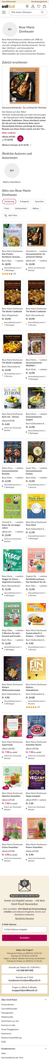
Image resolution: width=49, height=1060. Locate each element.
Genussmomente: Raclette (12, 450)
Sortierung (16, 201)
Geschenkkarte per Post (12, 1044)
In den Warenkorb (20, 138)
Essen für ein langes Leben (12, 504)
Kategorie (31, 201)
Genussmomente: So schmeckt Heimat (24, 85)
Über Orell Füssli (24, 985)
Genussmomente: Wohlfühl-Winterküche (36, 341)
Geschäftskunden (9, 2)
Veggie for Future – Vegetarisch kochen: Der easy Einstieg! (12, 558)
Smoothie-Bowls (36, 722)
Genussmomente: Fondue (36, 450)
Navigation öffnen (4, 12)
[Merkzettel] (38, 6)
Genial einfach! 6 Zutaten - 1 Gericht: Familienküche (36, 612)
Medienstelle (7, 1003)
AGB (3, 1028)
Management (7, 999)
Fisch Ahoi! (36, 504)
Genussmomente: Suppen (36, 395)
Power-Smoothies (36, 824)
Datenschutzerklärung (11, 1024)
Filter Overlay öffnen (5, 201)
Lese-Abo (5, 1056)
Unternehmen (7, 991)
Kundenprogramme (39, 2)
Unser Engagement (10, 1015)
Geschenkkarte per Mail (12, 1048)
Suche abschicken (42, 12)
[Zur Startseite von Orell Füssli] (11, 6)
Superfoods (12, 722)
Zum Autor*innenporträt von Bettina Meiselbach (12, 173)
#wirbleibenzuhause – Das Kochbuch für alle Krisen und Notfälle (36, 558)
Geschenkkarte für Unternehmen (16, 1052)
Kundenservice (24, 1034)
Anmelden (24, 924)
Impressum (6, 1020)
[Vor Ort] (27, 6)
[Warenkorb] (44, 6)
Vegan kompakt (36, 773)
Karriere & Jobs (8, 1011)
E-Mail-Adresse (9, 910)
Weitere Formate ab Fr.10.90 (17, 145)
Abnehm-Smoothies (12, 773)
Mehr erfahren (9, 133)
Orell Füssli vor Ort (10, 1007)
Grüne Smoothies (12, 824)
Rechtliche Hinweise (24, 905)
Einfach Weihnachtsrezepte (12, 668)
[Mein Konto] (32, 6)
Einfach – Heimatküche (36, 668)
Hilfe (3, 1040)
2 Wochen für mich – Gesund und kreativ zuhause (12, 612)
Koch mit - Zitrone (12, 395)
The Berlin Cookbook (12, 288)
